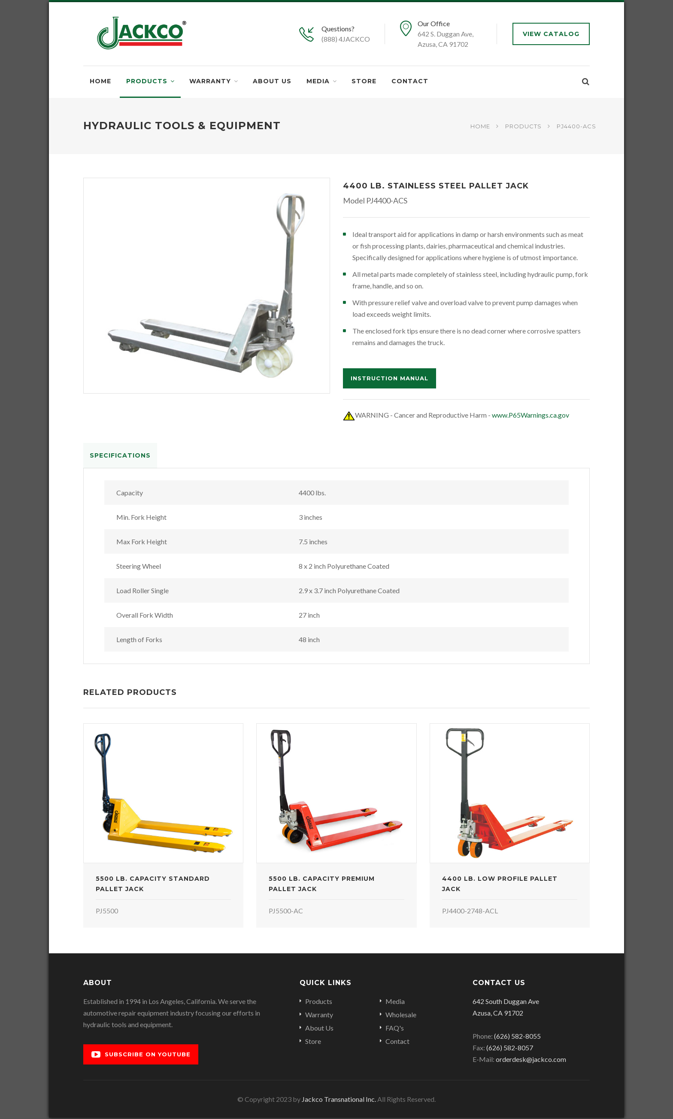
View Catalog (551, 34)
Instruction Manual (389, 378)
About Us (272, 81)
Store (364, 81)
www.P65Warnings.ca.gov (530, 415)
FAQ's (394, 1029)
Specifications (120, 455)
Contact (409, 81)
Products (146, 81)
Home (100, 81)
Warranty (210, 81)
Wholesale (400, 1016)
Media (318, 81)
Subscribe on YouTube (141, 1055)
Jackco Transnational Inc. (339, 1100)
